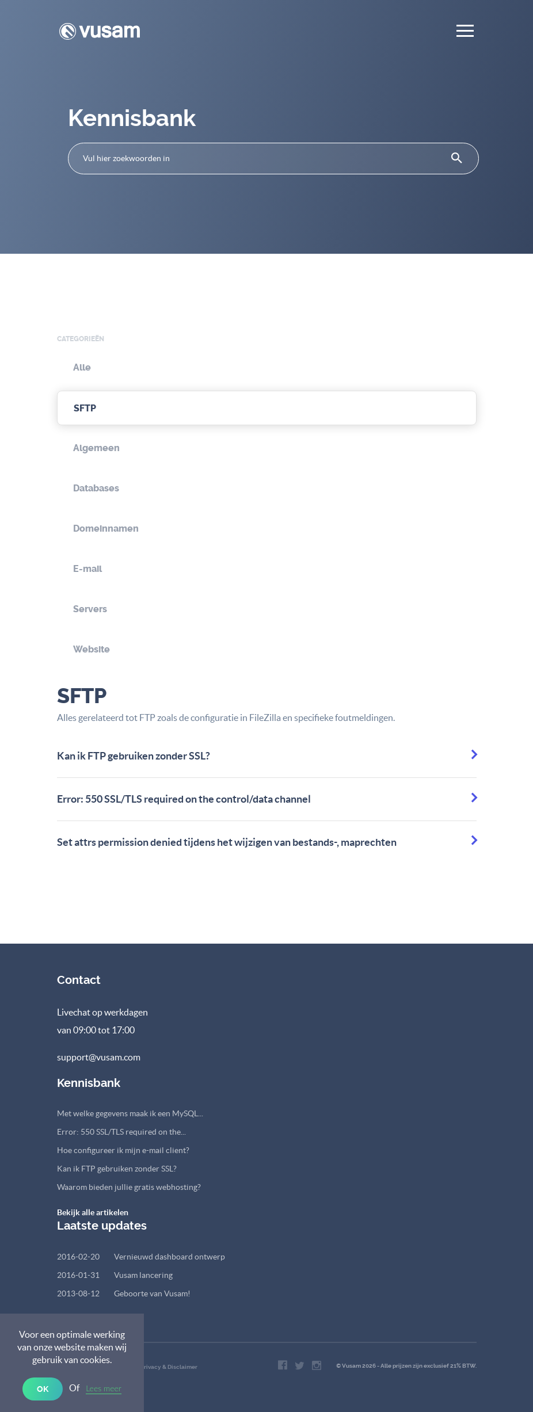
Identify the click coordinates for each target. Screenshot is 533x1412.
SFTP (85, 408)
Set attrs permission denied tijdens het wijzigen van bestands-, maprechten (227, 842)
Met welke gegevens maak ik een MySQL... (130, 1113)
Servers (90, 609)
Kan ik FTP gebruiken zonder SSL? (133, 756)
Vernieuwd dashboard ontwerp (141, 1256)
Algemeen (96, 447)
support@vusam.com (98, 1057)
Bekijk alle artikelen (92, 1212)
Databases (96, 488)
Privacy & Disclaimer (168, 1367)
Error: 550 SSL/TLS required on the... (121, 1131)
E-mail (87, 568)
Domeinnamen (106, 528)
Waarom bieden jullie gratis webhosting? (129, 1187)
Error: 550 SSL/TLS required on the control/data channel (184, 799)
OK (42, 1389)
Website (91, 649)
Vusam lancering (115, 1275)
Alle (82, 367)
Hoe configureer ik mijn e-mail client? (123, 1150)
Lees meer (103, 1388)
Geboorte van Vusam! (124, 1293)
